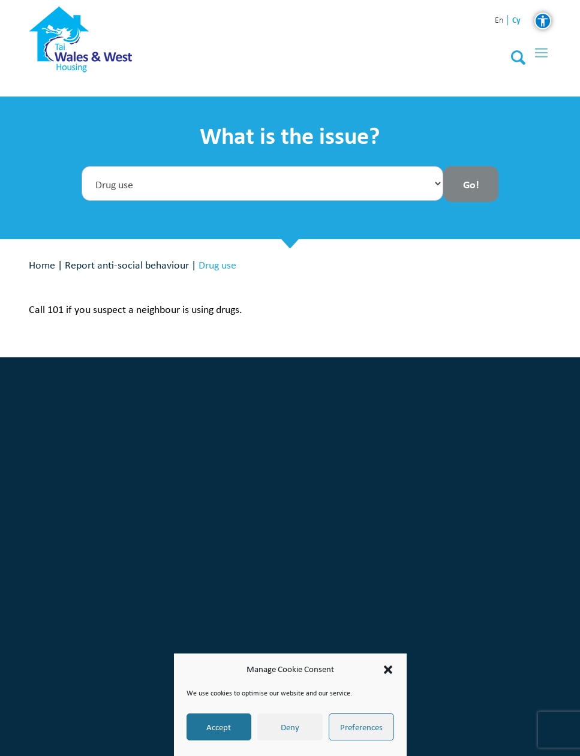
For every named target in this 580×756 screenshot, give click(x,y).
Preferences (361, 727)
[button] (388, 670)
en (499, 21)
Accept (218, 727)
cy (516, 20)
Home (42, 265)
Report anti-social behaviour (127, 265)
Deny (290, 727)
